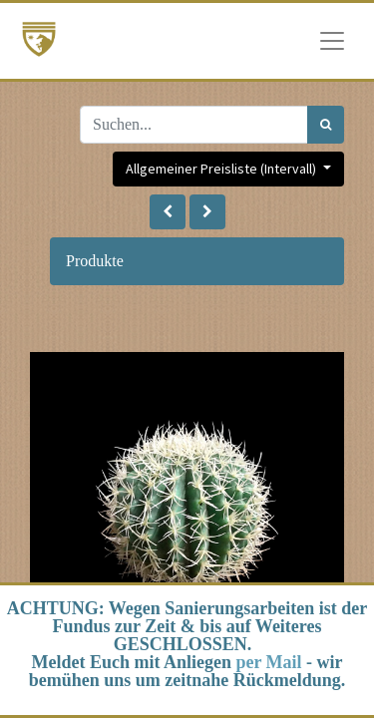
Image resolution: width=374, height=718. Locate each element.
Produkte (95, 260)
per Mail (268, 662)
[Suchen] (325, 125)
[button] (168, 211)
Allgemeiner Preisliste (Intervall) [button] (222, 169)
